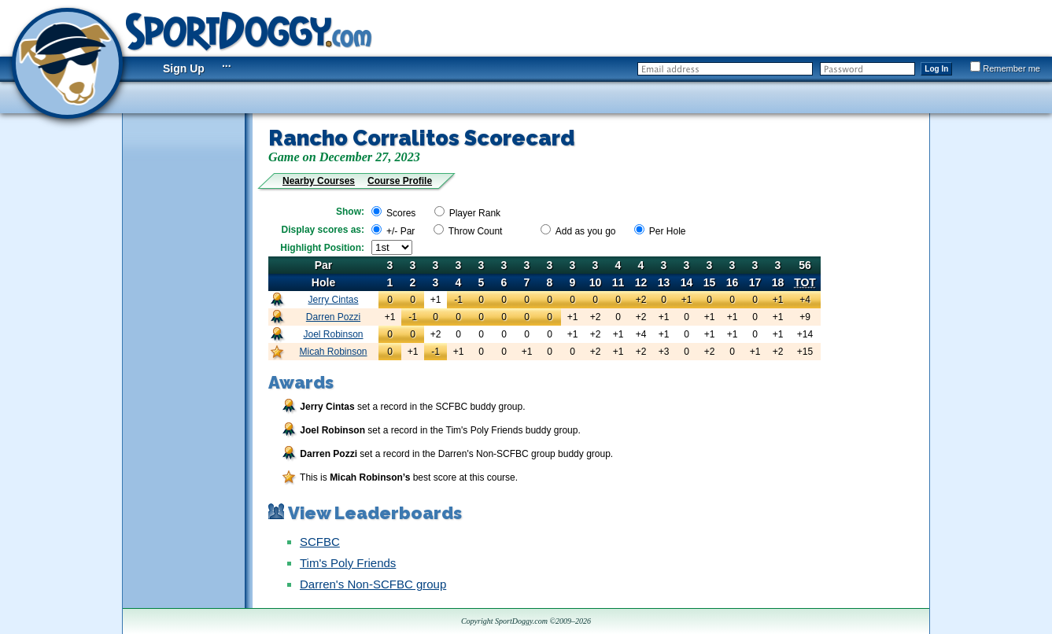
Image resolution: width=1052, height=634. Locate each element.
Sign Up (184, 68)
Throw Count (475, 231)
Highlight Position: (322, 247)
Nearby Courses (318, 180)
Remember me (1005, 68)
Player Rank (474, 213)
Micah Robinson (333, 351)
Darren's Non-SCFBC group (373, 584)
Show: (350, 211)
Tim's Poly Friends (348, 562)
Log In (936, 69)
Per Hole (667, 231)
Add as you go (586, 231)
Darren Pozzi (333, 317)
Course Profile (399, 180)
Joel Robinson (333, 334)
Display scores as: (323, 229)
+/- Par (400, 231)
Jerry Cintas (333, 299)
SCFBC (320, 541)
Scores (400, 213)
